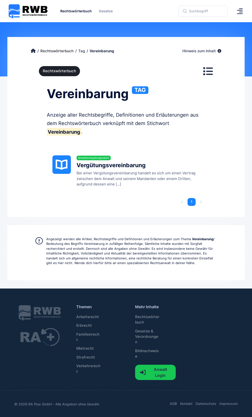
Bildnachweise (147, 354)
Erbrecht (84, 325)
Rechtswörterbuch (59, 71)
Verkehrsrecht (88, 369)
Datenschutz (206, 403)
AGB (173, 403)
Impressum (229, 403)
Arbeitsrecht (87, 317)
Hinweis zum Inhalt (201, 51)
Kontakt (186, 403)
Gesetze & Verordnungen (146, 336)
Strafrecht (85, 357)
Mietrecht (85, 348)
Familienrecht (87, 337)
